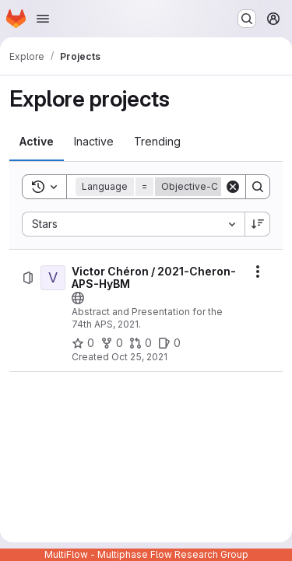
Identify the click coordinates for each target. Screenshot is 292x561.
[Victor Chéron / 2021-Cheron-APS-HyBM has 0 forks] (111, 343)
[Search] (257, 186)
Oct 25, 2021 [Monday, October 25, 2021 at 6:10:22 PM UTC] (139, 357)
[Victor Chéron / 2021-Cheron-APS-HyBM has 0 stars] (83, 343)
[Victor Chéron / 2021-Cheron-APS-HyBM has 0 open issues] (169, 343)
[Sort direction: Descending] (257, 224)
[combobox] (133, 224)
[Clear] (232, 186)
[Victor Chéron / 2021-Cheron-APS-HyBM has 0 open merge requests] (140, 343)
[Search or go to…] (246, 18)
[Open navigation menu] (42, 18)
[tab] (36, 141)
